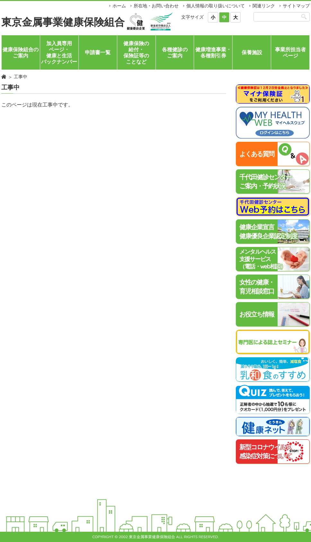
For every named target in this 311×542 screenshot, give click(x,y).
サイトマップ (296, 6)
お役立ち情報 (256, 314)
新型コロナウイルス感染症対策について (265, 451)
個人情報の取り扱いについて (215, 6)
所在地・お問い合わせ (156, 6)
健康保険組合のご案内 (21, 52)
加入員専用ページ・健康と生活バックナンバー (59, 52)
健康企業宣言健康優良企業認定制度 (268, 231)
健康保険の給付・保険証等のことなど (136, 52)
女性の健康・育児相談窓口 (256, 286)
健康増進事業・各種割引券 (213, 52)
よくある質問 (256, 154)
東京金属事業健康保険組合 (63, 21)
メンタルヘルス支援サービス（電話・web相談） (262, 259)
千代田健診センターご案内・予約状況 (265, 181)
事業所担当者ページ (290, 52)
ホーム (119, 6)
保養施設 (252, 52)
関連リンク (264, 6)
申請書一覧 (98, 52)
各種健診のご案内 (175, 52)
